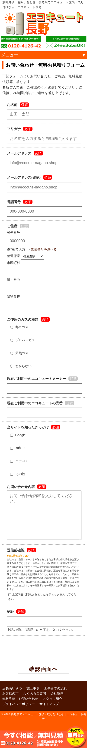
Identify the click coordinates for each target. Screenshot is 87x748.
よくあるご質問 (34, 703)
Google (17, 435)
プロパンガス (21, 340)
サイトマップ (49, 713)
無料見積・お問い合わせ (20, 708)
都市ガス (18, 327)
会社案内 (57, 703)
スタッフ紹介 (52, 708)
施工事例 (32, 697)
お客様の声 (10, 703)
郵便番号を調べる (44, 249)
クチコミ (18, 461)
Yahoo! (16, 448)
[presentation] (43, 658)
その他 (16, 474)
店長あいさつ (12, 697)
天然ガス (18, 353)
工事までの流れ (55, 697)
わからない (20, 366)
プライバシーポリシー (18, 713)
